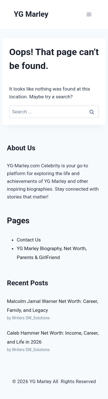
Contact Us (29, 240)
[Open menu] (89, 14)
